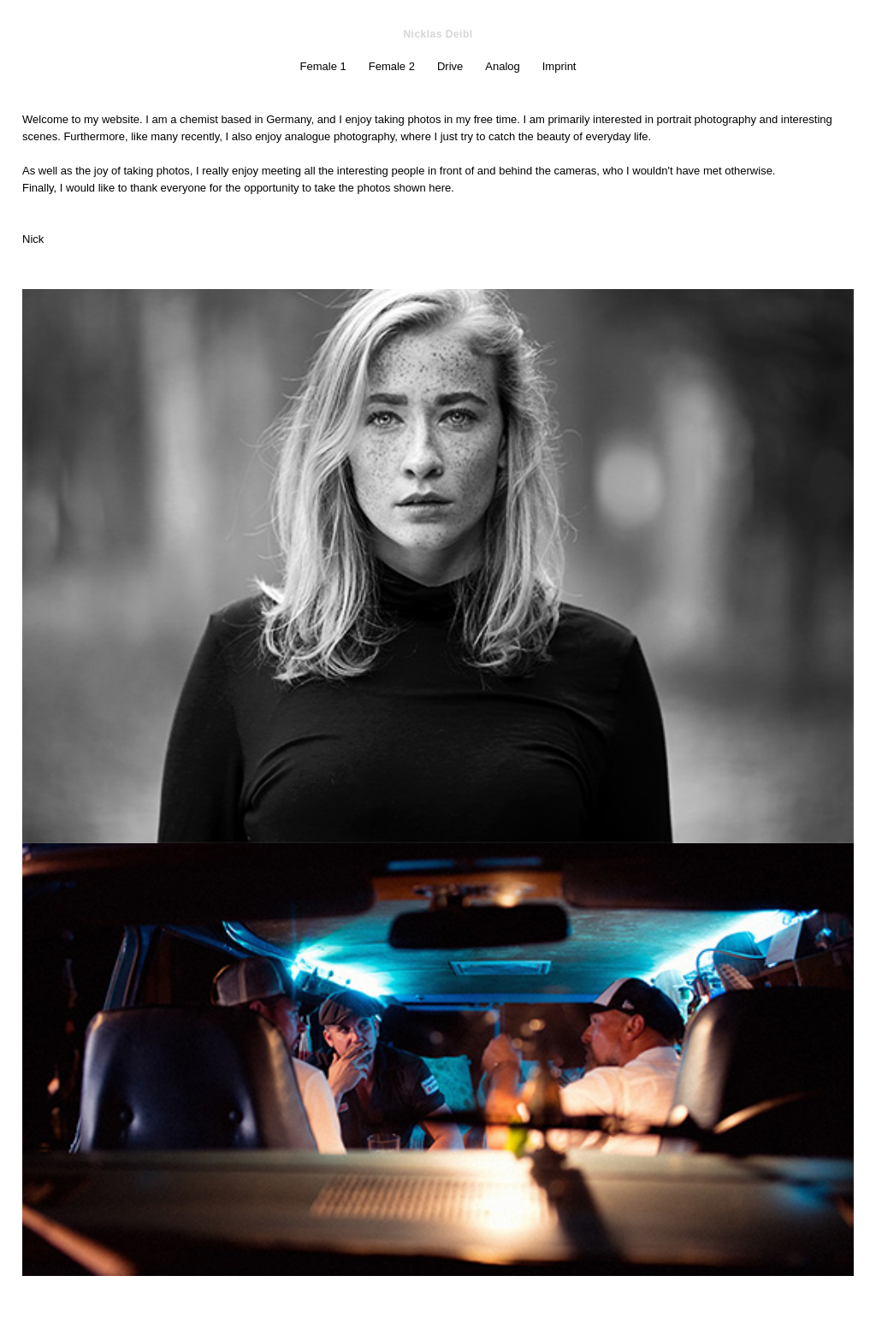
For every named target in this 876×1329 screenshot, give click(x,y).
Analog (502, 66)
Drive (450, 66)
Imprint (559, 66)
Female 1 (323, 66)
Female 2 (392, 66)
